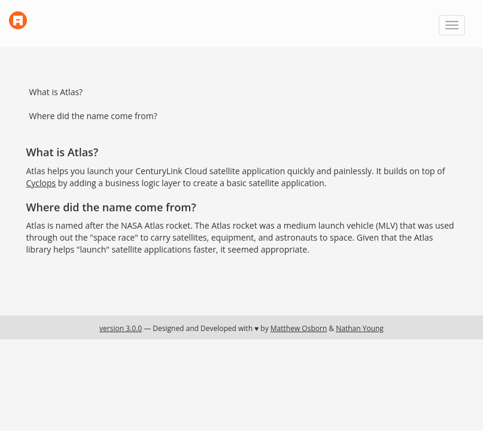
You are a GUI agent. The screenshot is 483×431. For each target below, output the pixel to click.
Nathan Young (360, 328)
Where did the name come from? (93, 116)
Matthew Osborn (299, 328)
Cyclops (41, 183)
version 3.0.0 (120, 328)
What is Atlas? (56, 92)
